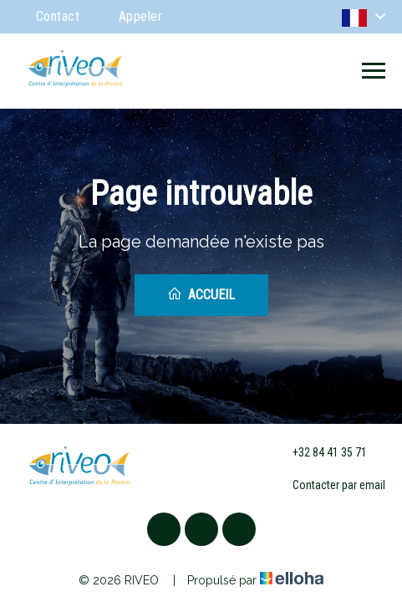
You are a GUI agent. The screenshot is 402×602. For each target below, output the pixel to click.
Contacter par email (329, 485)
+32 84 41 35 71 (320, 452)
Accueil (201, 294)
